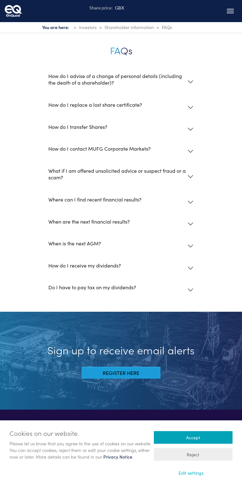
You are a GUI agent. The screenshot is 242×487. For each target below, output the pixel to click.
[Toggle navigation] (230, 11)
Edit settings (190, 473)
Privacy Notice (117, 457)
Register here (121, 372)
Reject (193, 454)
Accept (193, 437)
